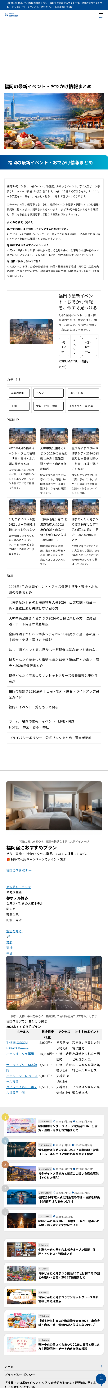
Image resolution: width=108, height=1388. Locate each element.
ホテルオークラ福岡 (20, 1053)
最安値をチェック (18, 887)
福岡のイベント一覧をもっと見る (34, 707)
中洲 (9, 953)
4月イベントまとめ (81, 406)
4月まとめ (63, 347)
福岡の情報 (18, 393)
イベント (74, 347)
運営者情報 (83, 738)
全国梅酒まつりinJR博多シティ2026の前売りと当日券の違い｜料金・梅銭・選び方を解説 (85, 459)
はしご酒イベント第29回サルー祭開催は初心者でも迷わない (22, 525)
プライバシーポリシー (25, 738)
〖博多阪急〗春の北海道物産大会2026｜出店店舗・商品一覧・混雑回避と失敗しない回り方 (53, 530)
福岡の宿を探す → (19, 870)
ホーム (14, 721)
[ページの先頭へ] (101, 1379)
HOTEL (15, 406)
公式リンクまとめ (58, 738)
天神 (9, 947)
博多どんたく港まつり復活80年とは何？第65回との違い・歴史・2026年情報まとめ (85, 530)
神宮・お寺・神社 (88, 347)
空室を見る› (14, 931)
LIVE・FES (76, 393)
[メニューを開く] (101, 14)
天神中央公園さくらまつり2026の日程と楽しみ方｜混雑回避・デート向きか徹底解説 (53, 459)
